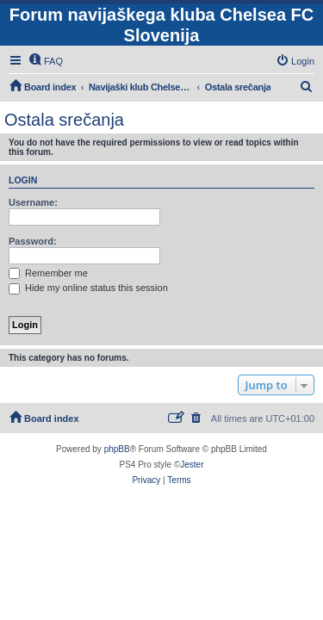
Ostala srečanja (64, 119)
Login (23, 180)
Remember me (48, 273)
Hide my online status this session (88, 287)
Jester (191, 464)
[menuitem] (45, 61)
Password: (33, 241)
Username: (33, 202)
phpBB (117, 449)
